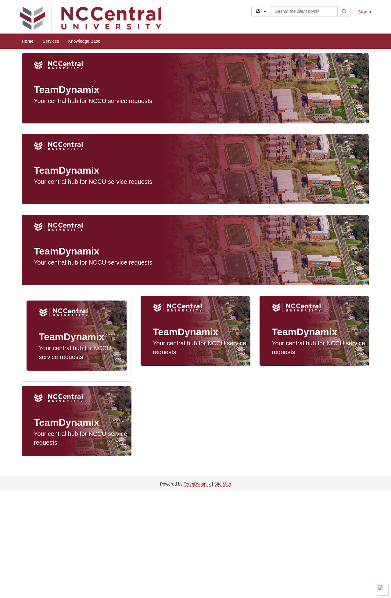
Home (28, 41)
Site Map (222, 484)
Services (51, 41)
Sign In (365, 11)
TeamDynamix (197, 484)
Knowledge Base (84, 41)
